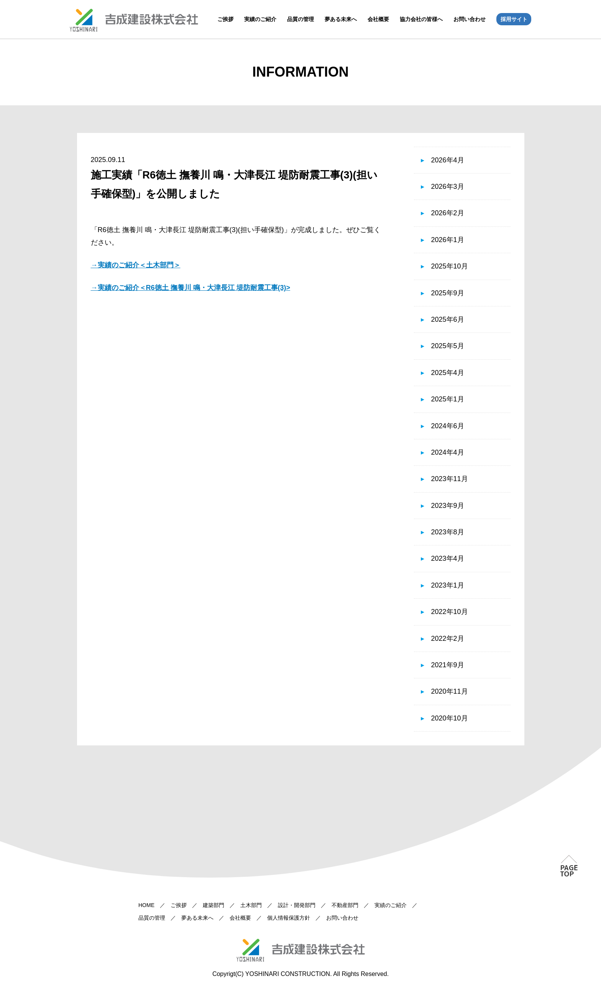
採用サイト (514, 19)
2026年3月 (447, 186)
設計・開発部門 (296, 905)
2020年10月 (449, 718)
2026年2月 (447, 213)
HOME (146, 905)
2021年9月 (447, 665)
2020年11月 (449, 691)
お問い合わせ (469, 19)
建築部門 (213, 905)
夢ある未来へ (341, 19)
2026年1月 (447, 240)
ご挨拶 (225, 19)
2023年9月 (447, 505)
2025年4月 (447, 373)
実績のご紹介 (260, 19)
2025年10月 (449, 266)
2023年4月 (447, 558)
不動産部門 (345, 905)
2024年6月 (447, 426)
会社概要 (378, 19)
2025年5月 (447, 346)
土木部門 (251, 905)
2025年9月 (447, 293)
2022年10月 (449, 612)
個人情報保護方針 (288, 918)
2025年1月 (447, 399)
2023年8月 (447, 532)
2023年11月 (449, 479)
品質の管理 (300, 19)
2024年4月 (447, 452)
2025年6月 (447, 319)
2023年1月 (447, 585)
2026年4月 (447, 160)
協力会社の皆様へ (421, 19)
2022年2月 (447, 638)
